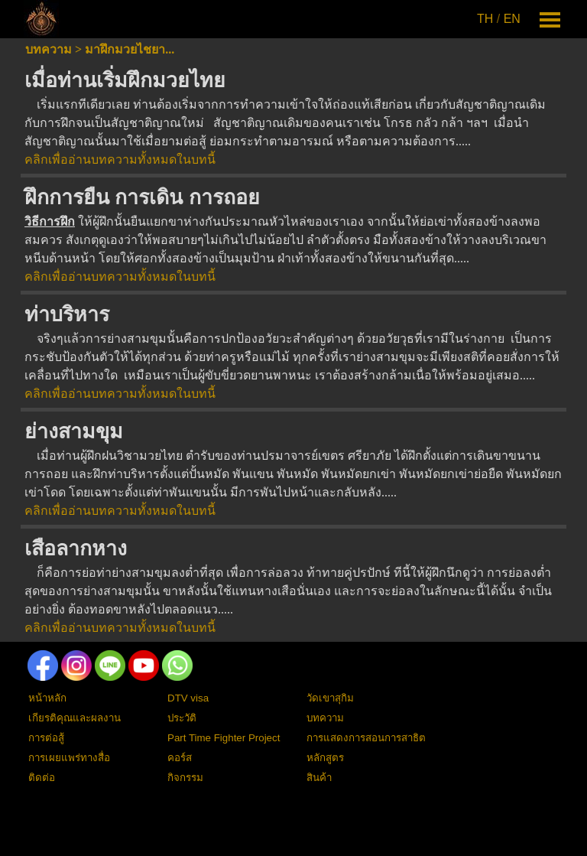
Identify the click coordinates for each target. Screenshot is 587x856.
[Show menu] (550, 19)
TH (485, 18)
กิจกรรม (185, 777)
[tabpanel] (500, 19)
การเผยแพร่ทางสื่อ (69, 757)
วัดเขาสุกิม (330, 698)
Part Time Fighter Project (223, 738)
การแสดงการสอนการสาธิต (366, 738)
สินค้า (319, 777)
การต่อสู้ (46, 738)
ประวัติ (181, 718)
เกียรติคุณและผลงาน (74, 718)
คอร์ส (179, 757)
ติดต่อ (41, 777)
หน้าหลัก (47, 698)
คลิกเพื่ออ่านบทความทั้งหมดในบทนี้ (120, 159)
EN (512, 18)
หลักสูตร (325, 757)
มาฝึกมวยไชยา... (129, 49)
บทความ (48, 49)
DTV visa (188, 698)
